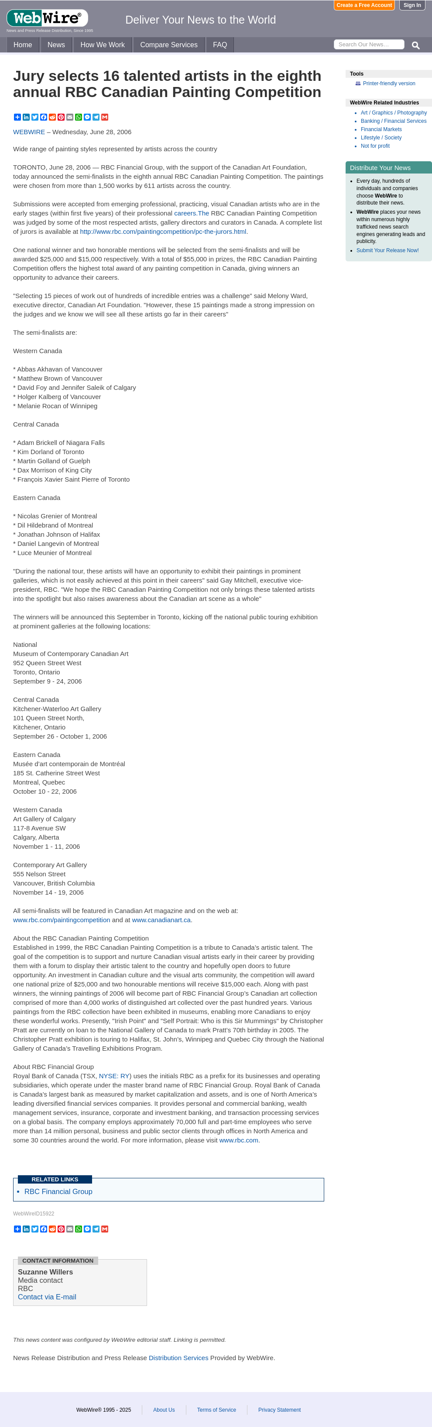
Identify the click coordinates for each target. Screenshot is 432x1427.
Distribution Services (179, 1357)
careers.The (191, 213)
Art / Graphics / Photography (394, 113)
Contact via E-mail (47, 1297)
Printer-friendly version (389, 83)
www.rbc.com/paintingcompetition (61, 920)
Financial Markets (381, 129)
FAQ (220, 45)
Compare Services (169, 45)
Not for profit (375, 146)
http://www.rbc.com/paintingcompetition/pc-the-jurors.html (163, 231)
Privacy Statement (279, 1410)
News (56, 45)
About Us (164, 1410)
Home (23, 45)
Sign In (412, 5)
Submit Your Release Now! (388, 250)
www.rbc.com (238, 1140)
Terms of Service (216, 1410)
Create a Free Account (364, 5)
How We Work (102, 45)
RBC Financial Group (58, 1191)
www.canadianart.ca (161, 920)
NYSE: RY (114, 1076)
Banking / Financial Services (394, 121)
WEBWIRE (29, 131)
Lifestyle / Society (381, 138)
